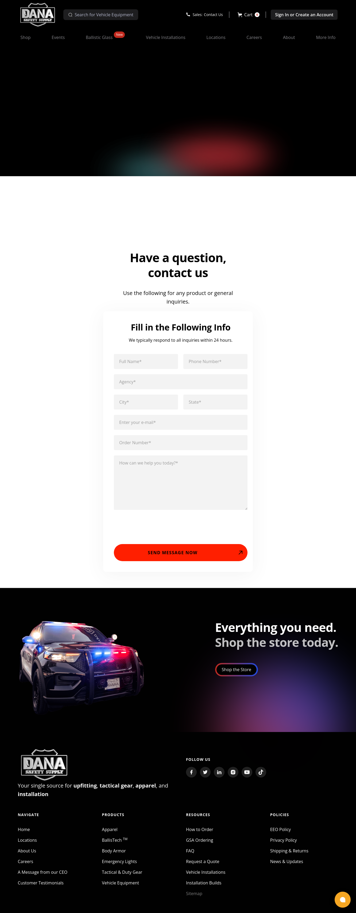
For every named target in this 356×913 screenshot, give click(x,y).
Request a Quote (202, 866)
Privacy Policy (283, 845)
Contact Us (213, 14)
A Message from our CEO (43, 877)
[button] (249, 15)
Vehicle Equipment (120, 888)
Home (24, 834)
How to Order (199, 834)
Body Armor (114, 856)
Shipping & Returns (289, 856)
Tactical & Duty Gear (122, 877)
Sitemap (194, 898)
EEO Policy (280, 834)
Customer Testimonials (41, 888)
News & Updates (286, 866)
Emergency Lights (119, 866)
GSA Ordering (199, 845)
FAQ (190, 856)
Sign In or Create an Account (304, 15)
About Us (27, 856)
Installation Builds (203, 888)
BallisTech (114, 845)
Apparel (109, 834)
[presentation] (154, 528)
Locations (27, 845)
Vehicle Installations (206, 877)
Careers (25, 866)
